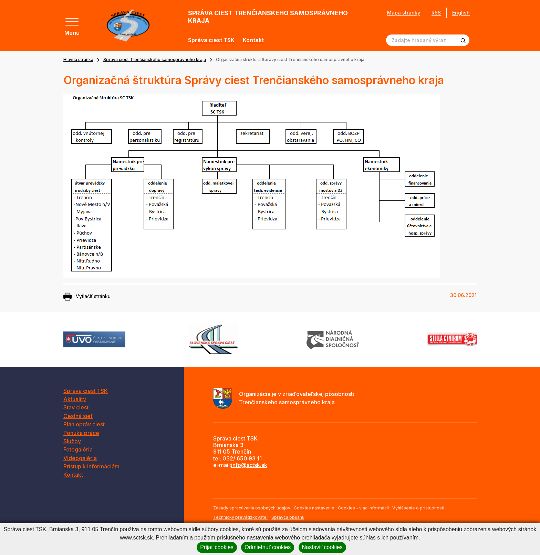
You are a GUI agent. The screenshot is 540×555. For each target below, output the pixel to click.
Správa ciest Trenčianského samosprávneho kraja (154, 59)
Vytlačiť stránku (87, 297)
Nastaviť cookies (322, 547)
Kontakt (253, 40)
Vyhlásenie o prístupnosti (418, 508)
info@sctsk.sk (249, 465)
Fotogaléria (78, 449)
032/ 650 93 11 (242, 458)
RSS (436, 13)
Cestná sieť (78, 416)
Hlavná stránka (78, 59)
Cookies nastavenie (314, 508)
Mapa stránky (403, 13)
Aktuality (74, 399)
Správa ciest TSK (211, 40)
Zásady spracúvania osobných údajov (251, 508)
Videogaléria (80, 458)
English (461, 13)
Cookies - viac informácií (363, 508)
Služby (72, 441)
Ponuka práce (81, 432)
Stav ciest (76, 407)
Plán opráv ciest (84, 424)
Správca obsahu (287, 517)
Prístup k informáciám (91, 466)
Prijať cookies (216, 547)
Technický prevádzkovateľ (240, 517)
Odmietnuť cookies (268, 547)
